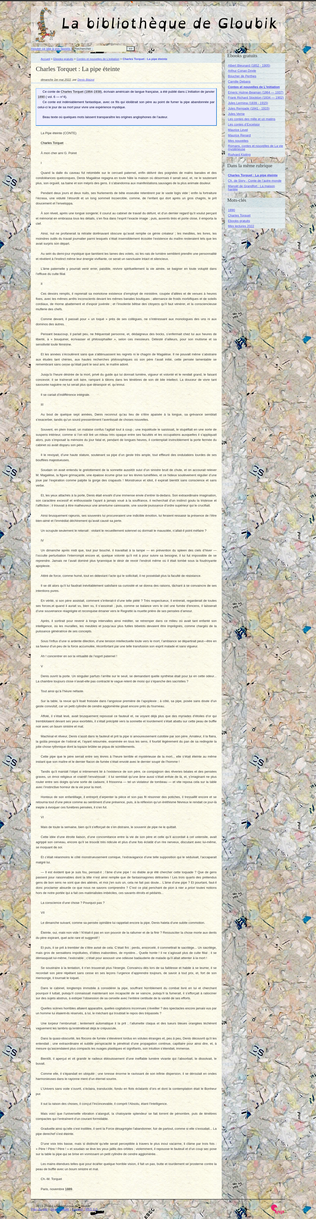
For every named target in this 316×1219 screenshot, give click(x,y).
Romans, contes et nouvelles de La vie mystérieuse (255, 147)
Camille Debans (239, 81)
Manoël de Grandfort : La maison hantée (251, 187)
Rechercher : (84, 49)
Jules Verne (236, 114)
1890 (231, 210)
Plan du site (39, 1209)
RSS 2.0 (91, 1209)
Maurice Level (238, 130)
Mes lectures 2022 (241, 226)
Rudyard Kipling (239, 154)
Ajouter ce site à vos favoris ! (51, 49)
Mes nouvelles (238, 141)
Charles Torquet (239, 215)
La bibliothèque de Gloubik (210, 19)
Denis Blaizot (86, 79)
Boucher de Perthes (242, 76)
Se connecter (59, 1209)
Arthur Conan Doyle (242, 71)
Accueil (45, 58)
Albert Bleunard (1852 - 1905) (249, 65)
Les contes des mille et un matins (251, 119)
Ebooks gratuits (63, 58)
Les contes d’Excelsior (244, 124)
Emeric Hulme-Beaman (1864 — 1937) (255, 92)
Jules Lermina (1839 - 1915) (248, 103)
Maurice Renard (239, 135)
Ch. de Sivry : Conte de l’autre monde (254, 180)
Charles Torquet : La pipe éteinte (252, 175)
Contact (77, 1209)
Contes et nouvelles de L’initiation (98, 58)
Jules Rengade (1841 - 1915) (248, 108)
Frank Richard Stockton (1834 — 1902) (256, 97)
